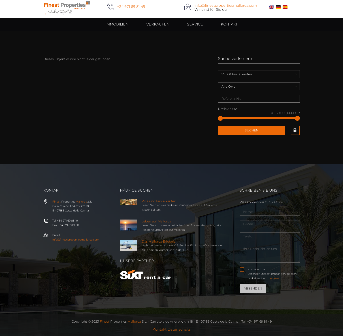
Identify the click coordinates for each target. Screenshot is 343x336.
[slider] (220, 118)
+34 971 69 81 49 (131, 6)
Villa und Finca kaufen (159, 201)
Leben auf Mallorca (156, 221)
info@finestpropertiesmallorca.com (225, 6)
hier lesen (274, 278)
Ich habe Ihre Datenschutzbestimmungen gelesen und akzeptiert (272, 274)
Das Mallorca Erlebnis (158, 241)
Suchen (251, 130)
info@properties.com (75, 239)
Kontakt (159, 329)
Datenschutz (179, 329)
